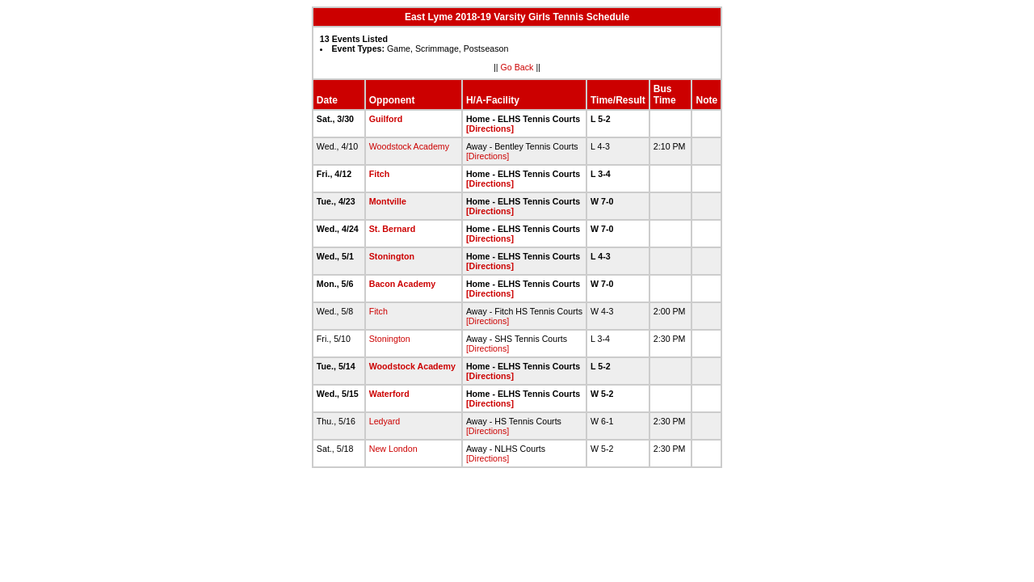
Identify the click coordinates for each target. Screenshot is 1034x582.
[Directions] (490, 128)
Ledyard (385, 421)
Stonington (391, 256)
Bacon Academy (402, 284)
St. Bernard (392, 229)
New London (393, 448)
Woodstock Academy (409, 146)
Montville (387, 201)
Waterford (389, 394)
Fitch (379, 174)
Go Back (517, 67)
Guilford (385, 119)
